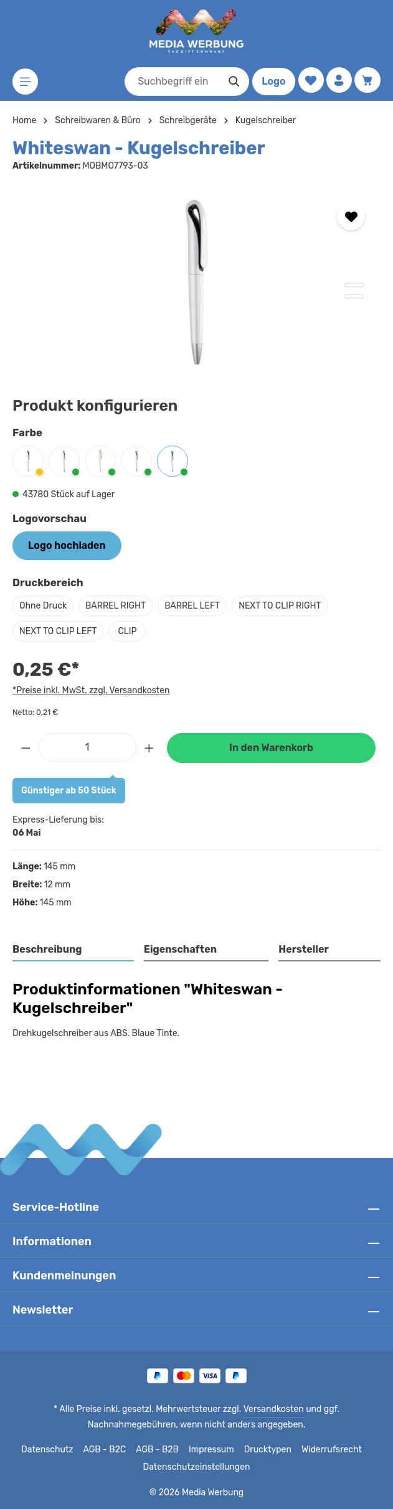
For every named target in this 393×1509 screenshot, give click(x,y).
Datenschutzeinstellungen (196, 1467)
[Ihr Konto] (337, 80)
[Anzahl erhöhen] (149, 747)
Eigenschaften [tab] (178, 949)
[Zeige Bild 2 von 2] (354, 296)
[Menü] (25, 81)
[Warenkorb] (367, 80)
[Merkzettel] (308, 80)
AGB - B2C (107, 1450)
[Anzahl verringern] (25, 747)
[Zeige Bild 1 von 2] (354, 285)
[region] (196, 280)
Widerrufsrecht (327, 1450)
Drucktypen (267, 1450)
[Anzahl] (87, 747)
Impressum (213, 1450)
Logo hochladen (66, 545)
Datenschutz (51, 1450)
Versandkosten (227, 1409)
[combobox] (169, 81)
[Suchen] (231, 81)
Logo (270, 81)
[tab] (73, 950)
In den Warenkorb (271, 747)
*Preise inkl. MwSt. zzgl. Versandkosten (89, 690)
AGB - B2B (160, 1450)
